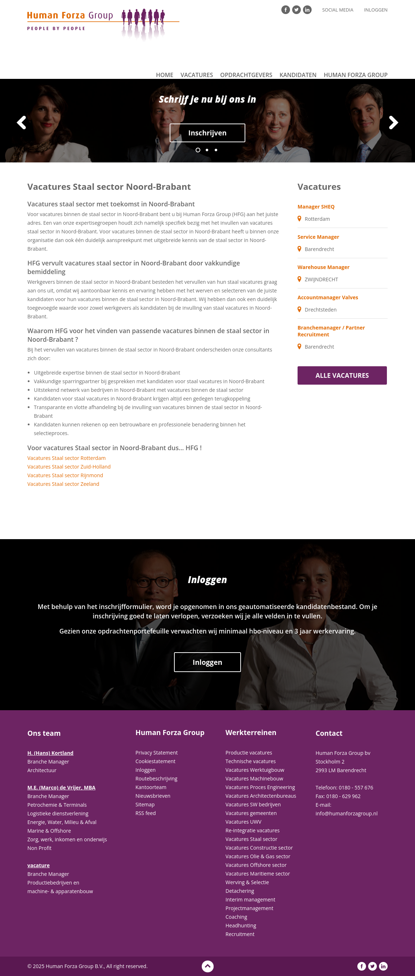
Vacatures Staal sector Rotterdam (66, 458)
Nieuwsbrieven (152, 795)
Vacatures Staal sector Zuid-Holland (69, 466)
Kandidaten (298, 75)
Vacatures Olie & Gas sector (258, 856)
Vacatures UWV (244, 821)
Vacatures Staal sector (251, 839)
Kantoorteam (150, 787)
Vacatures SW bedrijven (253, 804)
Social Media (337, 9)
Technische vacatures (251, 761)
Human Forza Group (356, 75)
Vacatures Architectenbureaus (261, 795)
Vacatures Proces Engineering (260, 787)
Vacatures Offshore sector (256, 864)
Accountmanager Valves (328, 297)
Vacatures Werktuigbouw (255, 769)
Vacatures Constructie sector (259, 847)
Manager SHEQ (316, 206)
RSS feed (145, 813)
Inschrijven (207, 133)
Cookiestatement (155, 761)
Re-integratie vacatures (253, 830)
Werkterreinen (251, 732)
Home (164, 75)
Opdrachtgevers (246, 75)
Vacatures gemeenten (251, 813)
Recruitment (240, 934)
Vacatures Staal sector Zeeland (63, 483)
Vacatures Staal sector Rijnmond (65, 475)
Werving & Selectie (247, 882)
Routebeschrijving (156, 778)
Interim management (250, 899)
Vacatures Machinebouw (254, 778)
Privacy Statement (156, 752)
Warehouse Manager (323, 267)
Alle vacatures (342, 375)
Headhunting (241, 925)
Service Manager (318, 236)
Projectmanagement (249, 908)
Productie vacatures (249, 752)
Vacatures (196, 75)
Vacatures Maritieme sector (258, 873)
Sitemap (145, 804)
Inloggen (376, 9)
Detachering (240, 890)
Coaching (236, 916)
